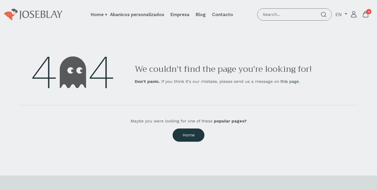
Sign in (354, 14)
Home (189, 134)
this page (289, 81)
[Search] (323, 14)
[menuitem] (137, 14)
